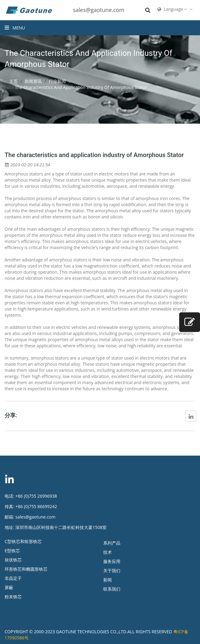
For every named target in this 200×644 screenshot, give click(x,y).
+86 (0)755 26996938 (36, 496)
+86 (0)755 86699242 (36, 506)
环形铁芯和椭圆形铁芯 (26, 569)
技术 (107, 552)
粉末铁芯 (13, 597)
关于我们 (111, 570)
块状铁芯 (13, 560)
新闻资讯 (33, 81)
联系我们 (111, 589)
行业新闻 (57, 81)
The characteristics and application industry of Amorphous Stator (94, 155)
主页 (13, 81)
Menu (15, 28)
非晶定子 (13, 578)
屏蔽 (9, 587)
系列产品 (111, 543)
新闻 (107, 580)
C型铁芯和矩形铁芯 (23, 541)
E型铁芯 (12, 550)
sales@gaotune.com (98, 9)
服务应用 (111, 561)
